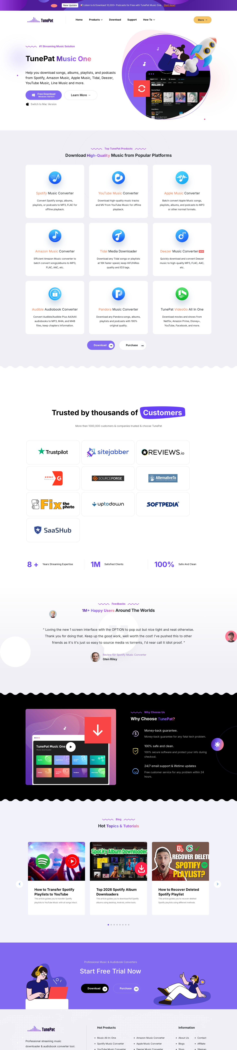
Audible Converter (146, 1003)
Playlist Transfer (108, 1014)
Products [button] (94, 19)
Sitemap (201, 997)
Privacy (182, 1003)
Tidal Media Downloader (110, 1003)
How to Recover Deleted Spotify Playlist (178, 840)
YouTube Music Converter (111, 997)
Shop (181, 997)
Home (79, 19)
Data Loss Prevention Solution (153, 1014)
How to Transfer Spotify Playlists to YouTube (54, 840)
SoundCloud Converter (112, 1009)
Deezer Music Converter (149, 997)
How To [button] (148, 19)
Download (115, 19)
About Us (183, 986)
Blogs (181, 991)
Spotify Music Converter (110, 991)
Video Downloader (146, 1009)
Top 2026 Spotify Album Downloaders (116, 840)
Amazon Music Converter (150, 986)
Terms (181, 1009)
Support (132, 19)
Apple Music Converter (149, 991)
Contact (201, 986)
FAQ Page (202, 1003)
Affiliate (201, 991)
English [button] (202, 1038)
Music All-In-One (106, 986)
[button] (108, 873)
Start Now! (169, 5)
